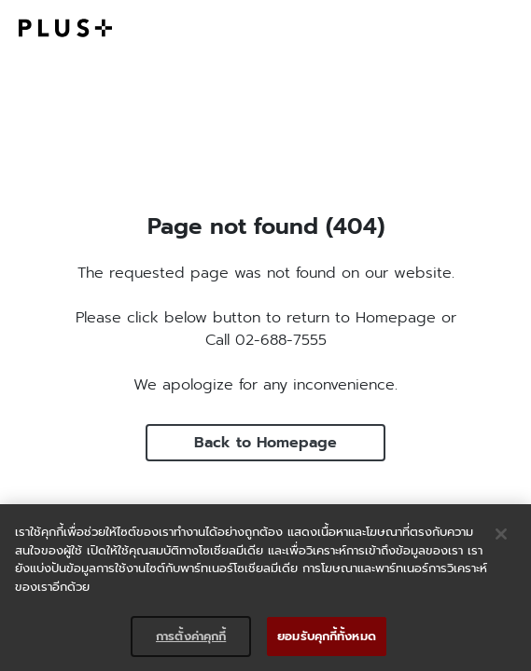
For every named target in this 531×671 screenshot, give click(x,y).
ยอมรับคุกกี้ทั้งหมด (326, 636)
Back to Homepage (265, 442)
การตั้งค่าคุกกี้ (191, 636)
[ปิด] (501, 534)
